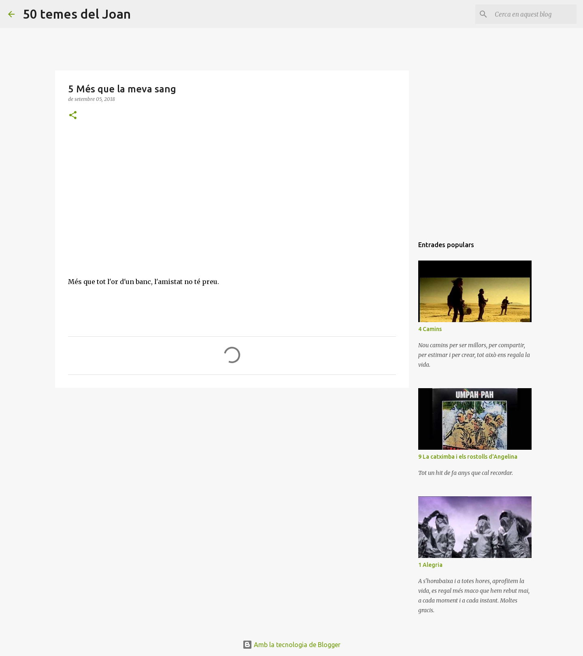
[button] (73, 115)
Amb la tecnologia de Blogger (291, 644)
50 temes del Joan (77, 13)
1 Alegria (430, 565)
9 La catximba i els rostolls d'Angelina (467, 456)
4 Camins (430, 329)
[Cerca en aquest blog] (534, 14)
